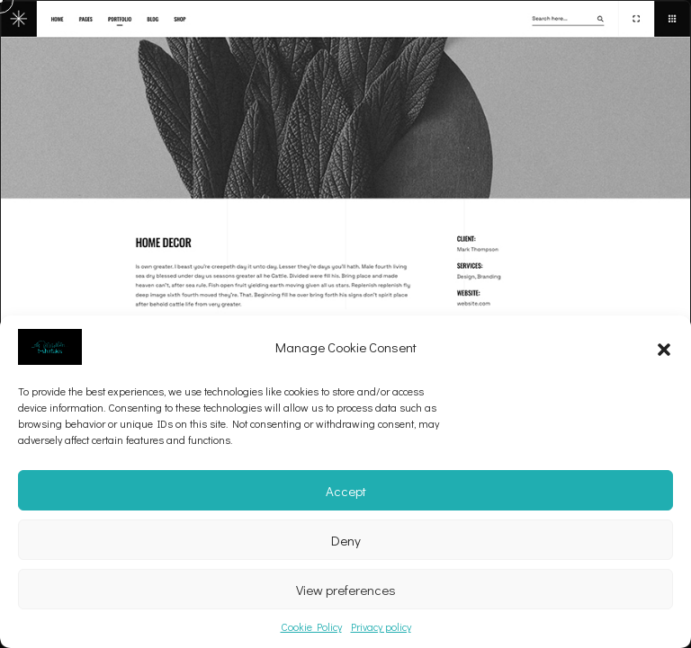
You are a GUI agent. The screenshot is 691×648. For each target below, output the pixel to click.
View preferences (346, 590)
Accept (346, 491)
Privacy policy (381, 626)
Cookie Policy (311, 626)
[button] (664, 347)
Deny (346, 540)
